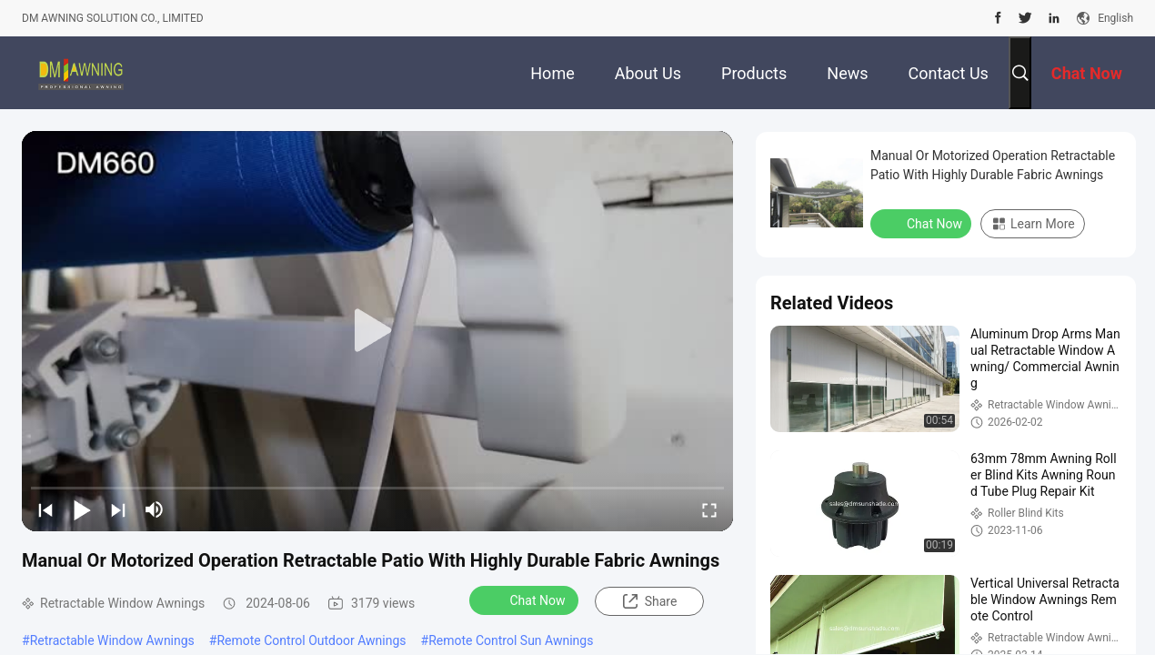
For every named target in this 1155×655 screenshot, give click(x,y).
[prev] (45, 509)
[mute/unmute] (154, 509)
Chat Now (526, 599)
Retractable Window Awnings (112, 640)
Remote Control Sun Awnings (510, 640)
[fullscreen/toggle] (709, 509)
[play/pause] (82, 509)
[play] (377, 331)
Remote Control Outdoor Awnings (311, 640)
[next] (118, 509)
